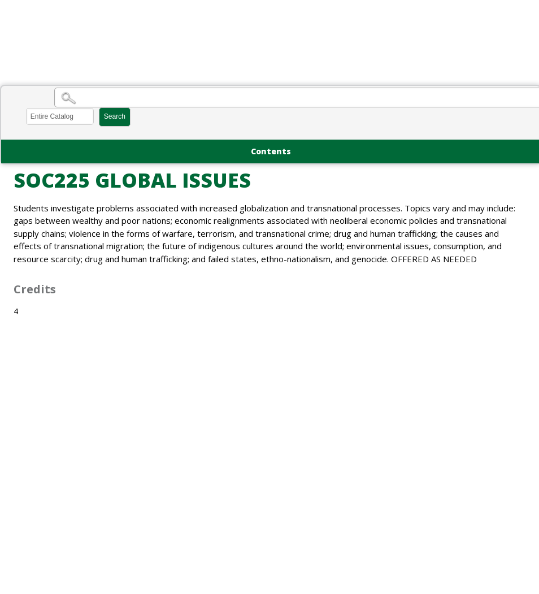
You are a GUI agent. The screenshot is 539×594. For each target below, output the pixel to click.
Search (114, 116)
